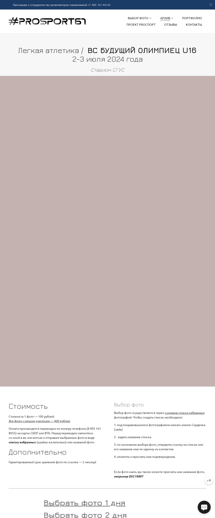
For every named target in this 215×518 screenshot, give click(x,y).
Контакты (194, 24)
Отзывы (170, 24)
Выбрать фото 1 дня (84, 504)
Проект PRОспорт (141, 24)
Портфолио (192, 18)
